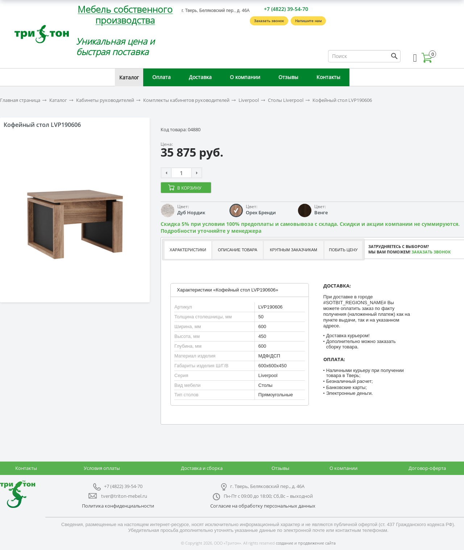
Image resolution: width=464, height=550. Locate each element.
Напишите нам (308, 20)
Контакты (328, 77)
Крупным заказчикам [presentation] (293, 250)
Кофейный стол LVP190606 (342, 100)
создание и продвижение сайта (306, 543)
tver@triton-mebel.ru (124, 496)
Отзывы (288, 77)
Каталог (129, 77)
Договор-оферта (427, 468)
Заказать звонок (269, 20)
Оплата (161, 77)
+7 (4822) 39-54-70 (286, 8)
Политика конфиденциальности (118, 506)
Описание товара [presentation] (237, 250)
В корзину (189, 188)
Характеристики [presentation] (188, 250)
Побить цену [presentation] (343, 250)
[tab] (187, 250)
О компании (245, 77)
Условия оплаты (102, 468)
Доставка (200, 77)
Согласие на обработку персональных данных (262, 506)
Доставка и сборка (202, 468)
